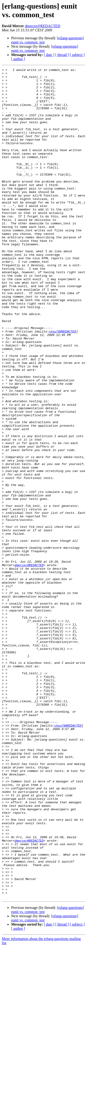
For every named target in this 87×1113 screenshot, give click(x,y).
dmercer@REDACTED (42, 26)
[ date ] (49, 55)
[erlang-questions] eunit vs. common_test (44, 48)
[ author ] (18, 59)
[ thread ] (62, 55)
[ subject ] (77, 55)
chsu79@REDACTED (62, 384)
